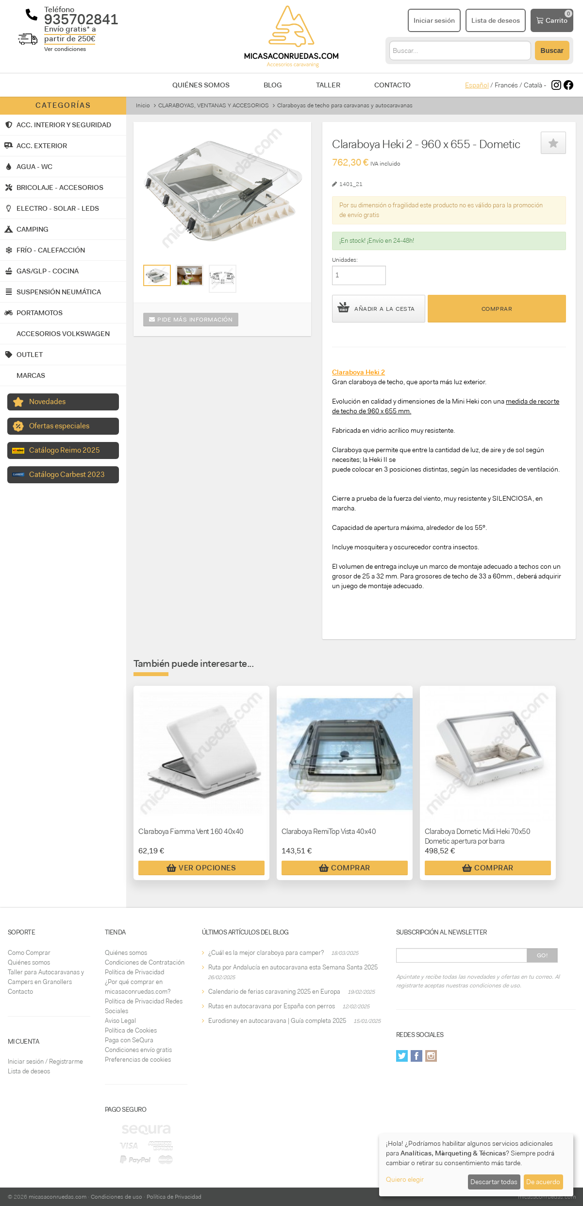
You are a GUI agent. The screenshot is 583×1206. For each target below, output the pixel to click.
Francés (506, 85)
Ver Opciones (201, 868)
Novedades (47, 402)
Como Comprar (29, 953)
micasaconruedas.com (57, 1197)
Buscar (552, 50)
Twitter (402, 1056)
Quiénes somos (201, 85)
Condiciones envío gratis (138, 1050)
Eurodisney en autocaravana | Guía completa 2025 (277, 1021)
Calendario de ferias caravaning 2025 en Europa (274, 991)
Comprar (497, 309)
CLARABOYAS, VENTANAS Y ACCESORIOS (213, 105)
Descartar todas (493, 1181)
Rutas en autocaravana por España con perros (271, 1006)
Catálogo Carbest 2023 (67, 474)
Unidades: (345, 260)
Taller (328, 85)
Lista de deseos (29, 1071)
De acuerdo (543, 1181)
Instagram (431, 1056)
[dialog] (476, 1165)
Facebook (416, 1056)
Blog (273, 85)
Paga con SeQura (129, 1040)
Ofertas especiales (59, 426)
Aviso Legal (120, 1021)
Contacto (392, 85)
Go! (542, 955)
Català (533, 85)
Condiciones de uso (116, 1197)
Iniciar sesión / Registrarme (45, 1061)
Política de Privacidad (134, 972)
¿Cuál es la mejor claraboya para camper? (266, 953)
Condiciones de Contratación (144, 962)
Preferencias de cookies (138, 1059)
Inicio (143, 105)
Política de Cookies (131, 1030)
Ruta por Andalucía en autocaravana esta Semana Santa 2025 (293, 967)
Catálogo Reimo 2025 (64, 450)
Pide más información (191, 319)
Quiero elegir (405, 1179)
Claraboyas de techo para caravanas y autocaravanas (345, 105)
